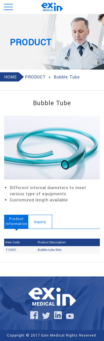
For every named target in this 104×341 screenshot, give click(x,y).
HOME (10, 77)
